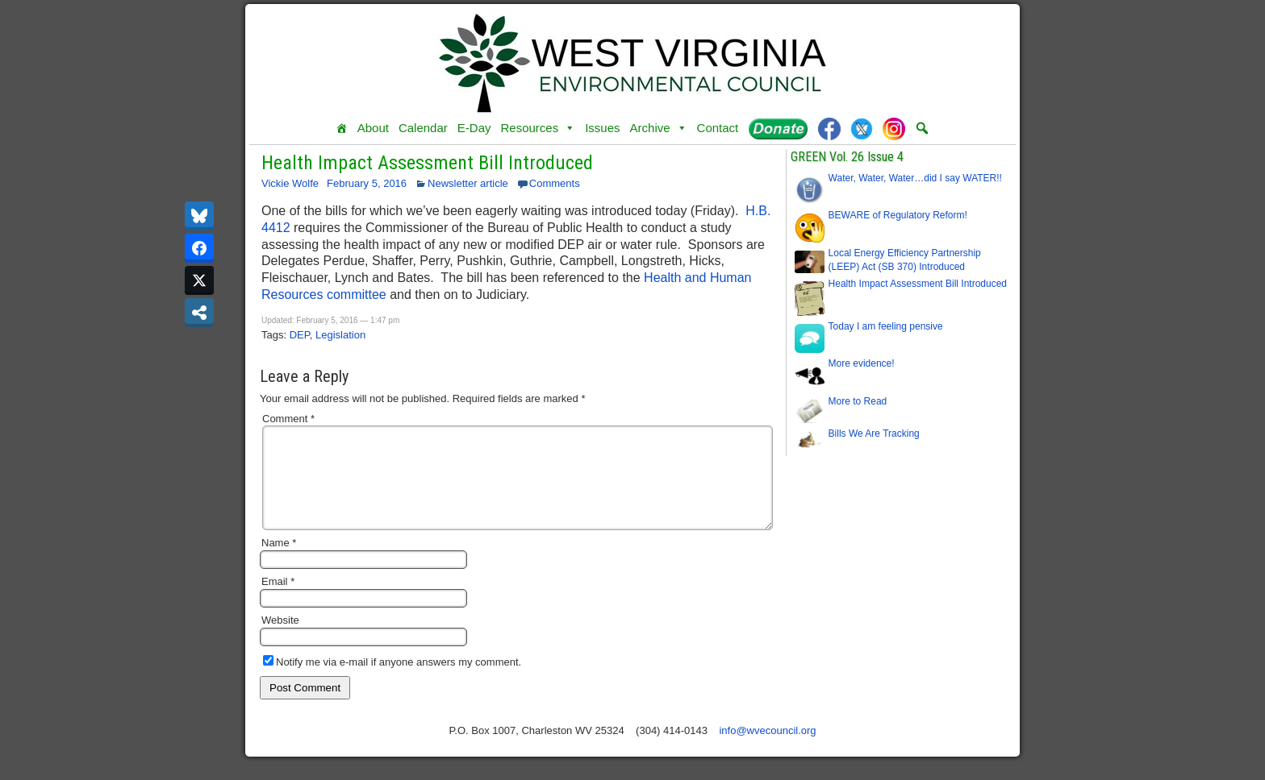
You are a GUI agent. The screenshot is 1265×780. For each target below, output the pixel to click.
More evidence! (862, 363)
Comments (554, 183)
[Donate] (778, 128)
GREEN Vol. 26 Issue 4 (847, 156)
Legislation (340, 335)
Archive (658, 128)
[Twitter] (861, 128)
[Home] (342, 128)
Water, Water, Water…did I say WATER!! (915, 178)
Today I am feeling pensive (886, 326)
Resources (537, 128)
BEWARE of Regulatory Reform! (898, 215)
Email (277, 601)
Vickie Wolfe (290, 183)
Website (280, 639)
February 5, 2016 (367, 183)
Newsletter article (468, 183)
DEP (300, 335)
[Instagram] (894, 128)
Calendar (423, 128)
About (373, 128)
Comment (288, 419)
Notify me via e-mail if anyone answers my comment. (392, 681)
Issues (602, 128)
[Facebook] (829, 128)
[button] (922, 128)
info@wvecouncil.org (767, 750)
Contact (718, 128)
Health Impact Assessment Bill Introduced (427, 162)
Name (278, 562)
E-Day (474, 128)
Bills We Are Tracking (874, 433)
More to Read (858, 401)
